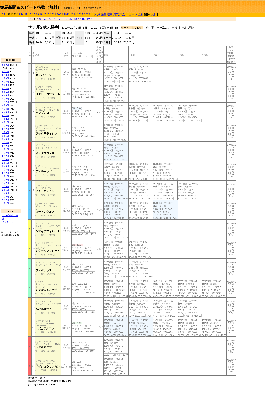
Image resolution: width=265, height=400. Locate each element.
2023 (67, 14)
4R (45, 19)
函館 (103, 14)
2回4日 (5, 166)
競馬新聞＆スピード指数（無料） (30, 7)
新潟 (116, 14)
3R (40, 19)
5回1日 (5, 92)
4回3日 (5, 115)
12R (89, 19)
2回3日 (5, 169)
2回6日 (5, 159)
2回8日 (5, 152)
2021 (53, 14)
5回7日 (5, 71)
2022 (60, 14)
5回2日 (5, 88)
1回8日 (5, 179)
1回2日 (5, 200)
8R (65, 19)
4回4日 (5, 112)
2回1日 (5, 176)
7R (60, 19)
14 (22, 14)
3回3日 (5, 142)
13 (18, 14)
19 (41, 14)
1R (31, 19)
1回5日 (5, 190)
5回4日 (5, 81)
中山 (128, 14)
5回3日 (5, 85)
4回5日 (5, 108)
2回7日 (5, 156)
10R (76, 19)
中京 (134, 14)
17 (33, 14)
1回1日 (5, 203)
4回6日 (5, 105)
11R (82, 19)
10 (1, 14)
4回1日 (5, 122)
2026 (87, 14)
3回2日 (5, 146)
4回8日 (5, 98)
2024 (73, 14)
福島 (110, 14)
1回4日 (5, 193)
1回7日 (5, 183)
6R (55, 19)
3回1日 (5, 149)
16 (29, 14)
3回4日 (5, 139)
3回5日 (5, 136)
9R (70, 19)
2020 (46, 14)
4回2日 (5, 119)
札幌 (97, 14)
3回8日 (5, 125)
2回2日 (5, 173)
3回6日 (5, 132)
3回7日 (5, 129)
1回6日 (5, 186)
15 (26, 14)
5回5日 (5, 78)
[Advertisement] (11, 37)
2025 (80, 14)
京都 (140, 14)
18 (37, 14)
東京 (122, 14)
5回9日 (5, 65)
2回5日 (5, 163)
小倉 (153, 14)
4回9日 (5, 95)
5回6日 (5, 75)
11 (5, 14)
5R (50, 19)
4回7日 (5, 102)
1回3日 (5, 196)
